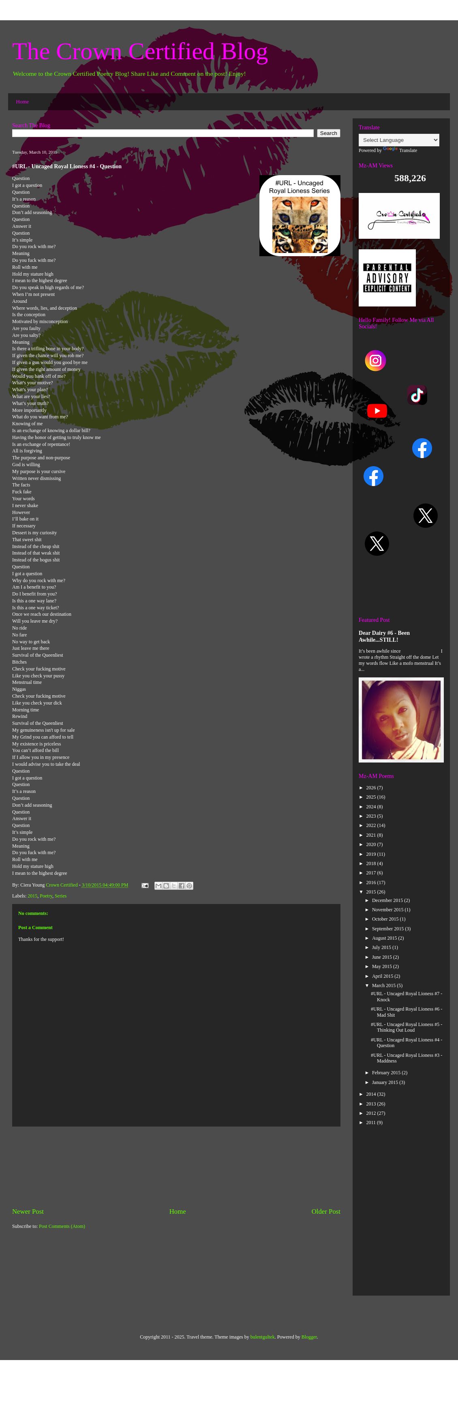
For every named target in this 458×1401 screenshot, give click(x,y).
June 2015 (382, 957)
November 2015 (388, 910)
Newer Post (28, 1211)
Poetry (46, 896)
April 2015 (383, 976)
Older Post (326, 1211)
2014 (371, 1094)
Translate (400, 150)
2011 (371, 1122)
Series (60, 896)
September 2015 (388, 929)
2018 (371, 863)
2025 (371, 797)
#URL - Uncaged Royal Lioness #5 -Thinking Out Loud (406, 1027)
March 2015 (384, 985)
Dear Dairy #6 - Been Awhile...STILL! (384, 636)
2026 (371, 787)
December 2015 (388, 900)
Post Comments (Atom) (62, 1226)
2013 (371, 1104)
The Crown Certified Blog (140, 51)
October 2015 (386, 919)
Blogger (309, 1337)
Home (22, 102)
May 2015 (382, 966)
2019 (371, 854)
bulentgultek (262, 1337)
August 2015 (385, 938)
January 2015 (385, 1082)
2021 (371, 835)
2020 (371, 844)
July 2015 (382, 947)
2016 (371, 882)
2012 (371, 1113)
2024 (371, 807)
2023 (371, 816)
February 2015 (387, 1072)
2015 (32, 896)
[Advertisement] (176, 1166)
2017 (371, 873)
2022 (371, 825)
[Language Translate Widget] (399, 140)
